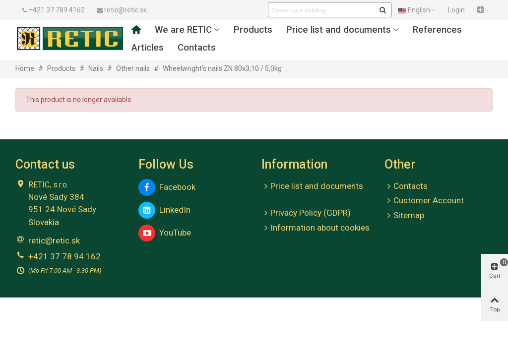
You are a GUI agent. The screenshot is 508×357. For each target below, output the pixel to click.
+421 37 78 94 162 (64, 256)
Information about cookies (315, 228)
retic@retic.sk (54, 240)
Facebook (166, 187)
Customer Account (424, 200)
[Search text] (321, 10)
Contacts (197, 47)
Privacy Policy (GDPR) (306, 213)
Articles (147, 47)
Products (253, 29)
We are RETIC (183, 29)
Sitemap (404, 215)
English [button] (417, 10)
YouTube (164, 233)
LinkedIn (164, 210)
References (437, 29)
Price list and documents (338, 29)
